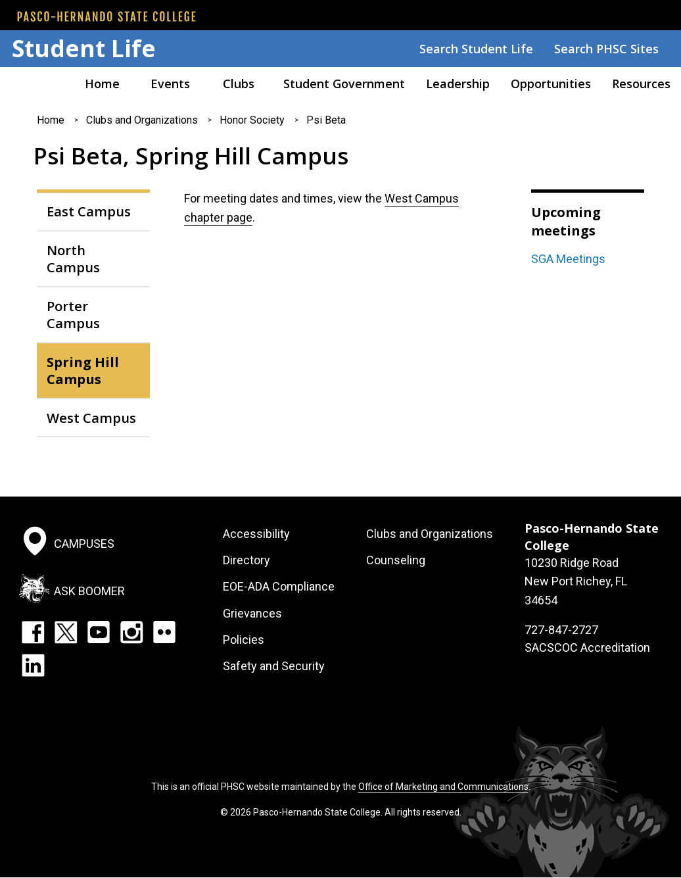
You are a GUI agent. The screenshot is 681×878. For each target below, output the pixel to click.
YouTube (98, 632)
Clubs (238, 83)
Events (170, 83)
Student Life (84, 48)
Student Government (344, 83)
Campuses (84, 543)
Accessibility (256, 534)
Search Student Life (476, 49)
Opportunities (551, 83)
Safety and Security (274, 666)
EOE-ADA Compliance (279, 586)
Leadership (458, 83)
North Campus (73, 258)
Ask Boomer (89, 591)
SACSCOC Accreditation (587, 647)
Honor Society (252, 120)
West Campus (91, 417)
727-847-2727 (561, 630)
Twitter (65, 632)
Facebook (32, 632)
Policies (243, 639)
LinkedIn (32, 664)
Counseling (395, 560)
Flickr (164, 632)
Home (102, 83)
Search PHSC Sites (606, 49)
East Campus (89, 211)
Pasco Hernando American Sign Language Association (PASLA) (34, 83)
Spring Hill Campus (83, 370)
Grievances (252, 613)
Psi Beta (326, 120)
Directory (246, 560)
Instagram (131, 632)
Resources (641, 83)
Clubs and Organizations (142, 120)
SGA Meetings (568, 259)
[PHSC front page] (106, 16)
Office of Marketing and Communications (443, 786)
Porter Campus (73, 314)
